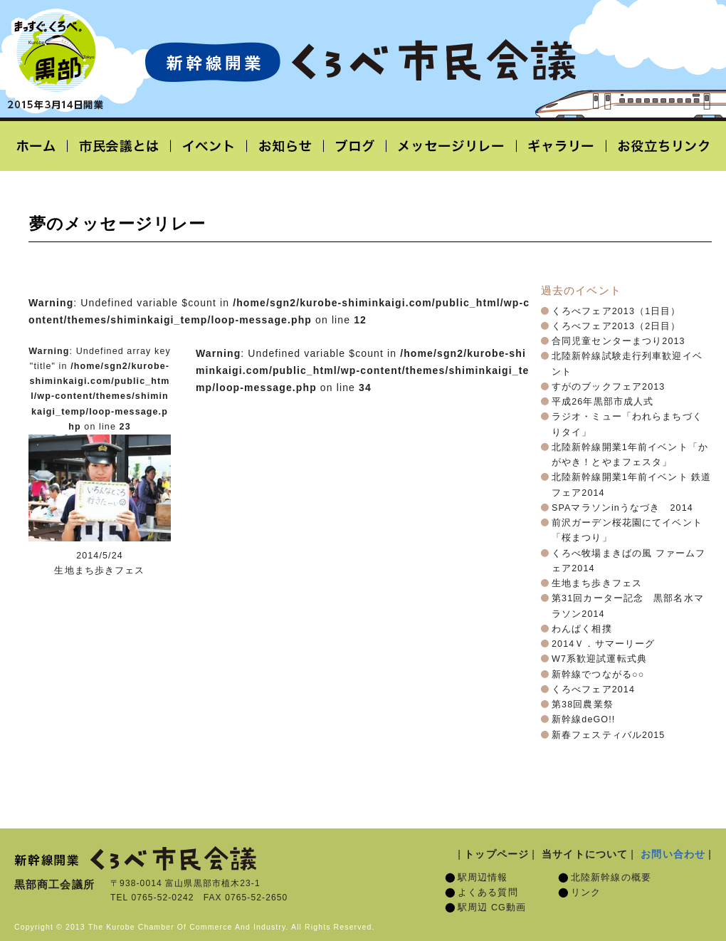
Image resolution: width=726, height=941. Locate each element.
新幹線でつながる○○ (598, 675)
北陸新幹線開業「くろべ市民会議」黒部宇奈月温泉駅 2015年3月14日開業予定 (360, 61)
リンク (586, 893)
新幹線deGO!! (583, 719)
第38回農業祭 (583, 704)
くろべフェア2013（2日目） (616, 326)
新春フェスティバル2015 (608, 735)
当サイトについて (585, 854)
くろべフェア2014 (593, 690)
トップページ (496, 854)
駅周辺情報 (483, 878)
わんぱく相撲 (582, 629)
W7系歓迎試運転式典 (599, 659)
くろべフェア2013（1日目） (616, 311)
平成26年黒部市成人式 (602, 402)
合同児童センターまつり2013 (618, 341)
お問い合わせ (673, 854)
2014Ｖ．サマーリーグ (603, 644)
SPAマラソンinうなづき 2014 (622, 508)
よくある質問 (488, 893)
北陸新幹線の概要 (611, 878)
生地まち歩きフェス (597, 583)
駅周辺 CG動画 (492, 908)
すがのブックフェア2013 (608, 387)
